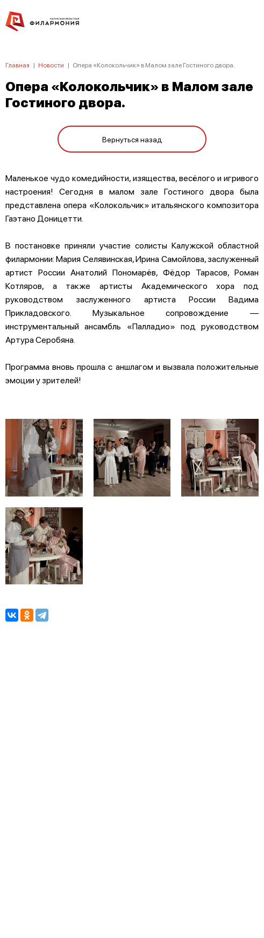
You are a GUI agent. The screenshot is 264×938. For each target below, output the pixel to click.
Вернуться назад (132, 139)
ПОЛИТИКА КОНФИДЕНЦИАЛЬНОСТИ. (132, 785)
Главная (17, 65)
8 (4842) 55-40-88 (132, 887)
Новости (51, 65)
